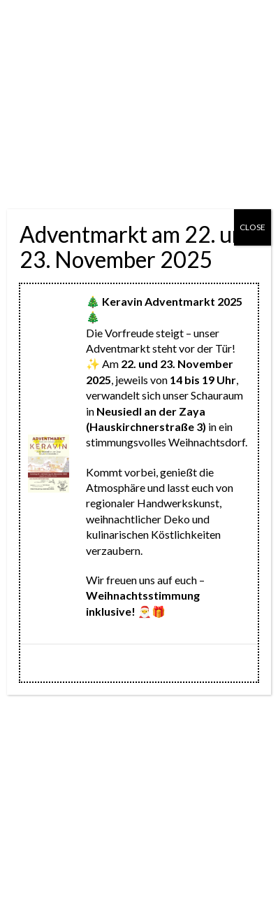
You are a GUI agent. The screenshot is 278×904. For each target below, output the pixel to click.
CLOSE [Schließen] (252, 227)
